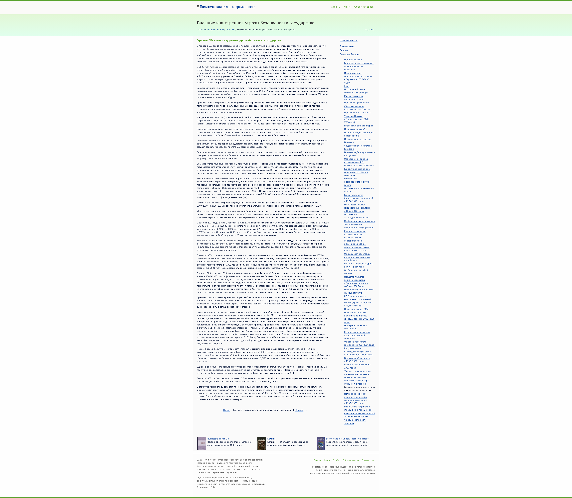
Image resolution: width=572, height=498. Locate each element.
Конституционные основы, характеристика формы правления (357, 172)
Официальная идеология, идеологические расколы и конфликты (357, 257)
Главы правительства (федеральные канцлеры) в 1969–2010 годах (357, 207)
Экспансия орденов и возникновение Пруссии (357, 108)
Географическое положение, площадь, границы (359, 65)
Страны (335, 6)
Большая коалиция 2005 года (359, 165)
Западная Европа (215, 29)
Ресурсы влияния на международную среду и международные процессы (358, 351)
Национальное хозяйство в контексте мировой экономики (357, 335)
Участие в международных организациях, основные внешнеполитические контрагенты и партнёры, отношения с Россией (357, 377)
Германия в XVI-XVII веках (357, 112)
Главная (201, 29)
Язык (346, 86)
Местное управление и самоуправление (355, 233)
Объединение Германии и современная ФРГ (356, 161)
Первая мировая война (355, 129)
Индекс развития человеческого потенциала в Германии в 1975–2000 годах (358, 78)
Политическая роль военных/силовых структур (359, 291)
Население (349, 69)
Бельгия (271, 438)
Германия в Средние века (357, 102)
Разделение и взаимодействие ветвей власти (357, 181)
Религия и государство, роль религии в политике (358, 265)
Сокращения (368, 460)
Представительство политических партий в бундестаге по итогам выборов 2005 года (356, 281)
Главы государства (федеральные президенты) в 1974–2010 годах (358, 198)
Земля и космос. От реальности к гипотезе (347, 438)
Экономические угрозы (356, 416)
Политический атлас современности (227, 7)
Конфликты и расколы (355, 250)
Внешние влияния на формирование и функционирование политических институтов (357, 242)
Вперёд (299, 410)
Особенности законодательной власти (356, 216)
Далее (371, 29)
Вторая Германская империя (358, 125)
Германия (230, 29)
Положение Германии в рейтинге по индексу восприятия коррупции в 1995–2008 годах (355, 398)
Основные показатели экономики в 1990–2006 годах (359, 343)
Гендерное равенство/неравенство (355, 327)
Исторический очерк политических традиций (356, 91)
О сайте (336, 460)
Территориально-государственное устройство (359, 226)
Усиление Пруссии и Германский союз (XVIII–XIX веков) (357, 119)
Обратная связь (364, 6)
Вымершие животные (218, 438)
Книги (347, 6)
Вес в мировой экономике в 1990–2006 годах (357, 360)
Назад (226, 410)
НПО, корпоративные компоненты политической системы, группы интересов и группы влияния (358, 301)
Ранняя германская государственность (354, 98)
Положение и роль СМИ (356, 309)
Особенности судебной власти (359, 221)
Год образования (353, 59)
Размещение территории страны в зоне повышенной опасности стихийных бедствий (359, 409)
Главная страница (348, 40)
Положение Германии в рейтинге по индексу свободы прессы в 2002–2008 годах (359, 317)
